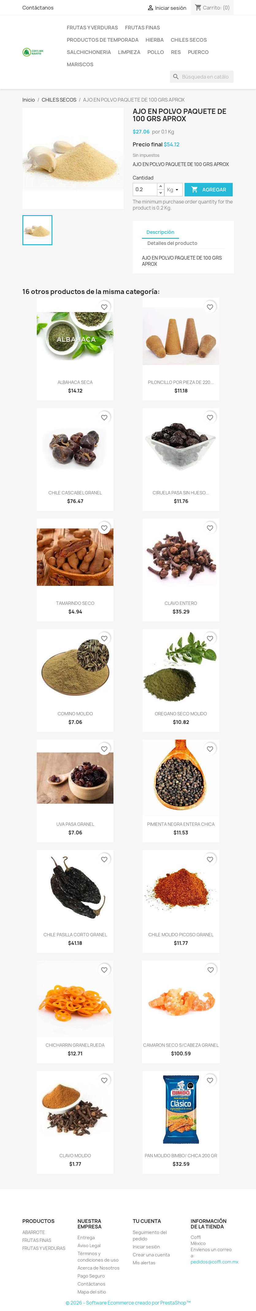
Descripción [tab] (160, 232)
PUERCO (198, 52)
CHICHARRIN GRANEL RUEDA (75, 1045)
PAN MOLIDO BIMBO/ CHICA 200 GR (181, 1155)
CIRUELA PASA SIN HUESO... (181, 493)
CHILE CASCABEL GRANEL (75, 493)
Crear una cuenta (151, 1255)
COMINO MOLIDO (75, 714)
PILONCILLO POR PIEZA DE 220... (181, 382)
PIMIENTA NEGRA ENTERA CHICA (181, 824)
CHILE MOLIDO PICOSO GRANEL (180, 935)
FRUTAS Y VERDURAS (92, 27)
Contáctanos (38, 7)
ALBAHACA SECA (75, 382)
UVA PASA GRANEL (75, 824)
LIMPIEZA (129, 52)
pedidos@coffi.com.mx (215, 1262)
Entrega (86, 1237)
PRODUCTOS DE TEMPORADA (103, 40)
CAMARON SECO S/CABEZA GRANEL (181, 1045)
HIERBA (155, 40)
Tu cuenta (147, 1221)
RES (176, 52)
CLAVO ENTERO (181, 603)
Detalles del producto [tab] (172, 243)
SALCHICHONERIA (89, 52)
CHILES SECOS (189, 40)
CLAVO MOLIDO (75, 1155)
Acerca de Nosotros (99, 1268)
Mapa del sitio (92, 1292)
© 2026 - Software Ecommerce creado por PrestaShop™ (128, 1303)
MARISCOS (80, 64)
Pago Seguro (91, 1276)
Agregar (208, 190)
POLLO (155, 52)
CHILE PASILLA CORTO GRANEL (75, 935)
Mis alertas (144, 1263)
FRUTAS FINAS (142, 27)
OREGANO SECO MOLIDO (181, 714)
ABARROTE (33, 1232)
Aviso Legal (89, 1245)
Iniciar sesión (146, 1247)
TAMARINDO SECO (75, 603)
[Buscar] (202, 77)
